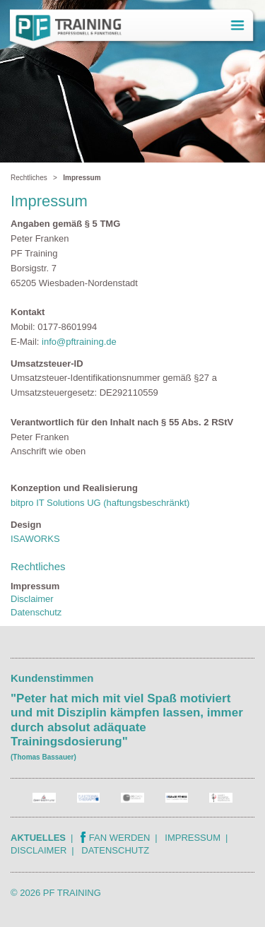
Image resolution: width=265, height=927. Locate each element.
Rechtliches (29, 178)
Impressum (192, 837)
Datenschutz (36, 612)
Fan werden (116, 837)
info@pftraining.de (79, 341)
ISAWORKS (35, 538)
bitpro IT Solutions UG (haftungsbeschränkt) (100, 502)
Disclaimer (32, 599)
